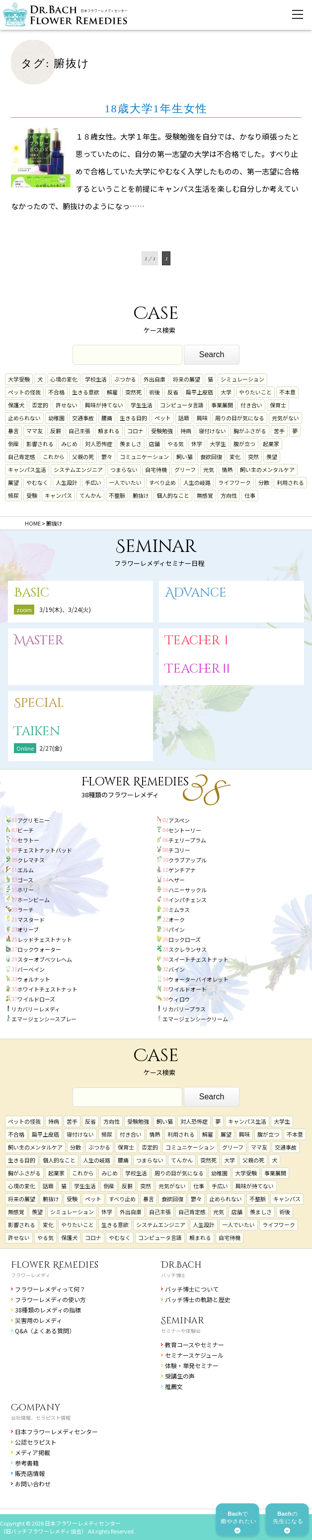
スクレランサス (187, 949)
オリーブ (28, 929)
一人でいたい (125, 482)
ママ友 (34, 431)
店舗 (154, 444)
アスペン (179, 820)
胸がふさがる (250, 431)
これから (54, 457)
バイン (176, 969)
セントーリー (184, 830)
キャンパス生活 (27, 469)
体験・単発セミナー (192, 1365)
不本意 (287, 392)
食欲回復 (211, 457)
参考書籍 (27, 1463)
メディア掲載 (32, 1452)
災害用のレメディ (38, 1320)
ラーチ (25, 910)
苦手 (279, 431)
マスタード (31, 920)
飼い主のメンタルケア (267, 469)
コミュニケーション (144, 457)
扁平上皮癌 (199, 392)
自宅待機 (156, 469)
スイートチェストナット (198, 959)
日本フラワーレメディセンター (56, 1431)
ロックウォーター (39, 949)
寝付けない (212, 431)
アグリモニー (33, 820)
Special (39, 703)
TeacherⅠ (199, 640)
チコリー (179, 850)
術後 (154, 392)
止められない (24, 418)
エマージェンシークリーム (195, 1019)
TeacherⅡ (199, 669)
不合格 (56, 392)
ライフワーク (234, 482)
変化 (235, 457)
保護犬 (16, 405)
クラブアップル (187, 860)
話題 (183, 418)
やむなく (37, 482)
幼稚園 (56, 418)
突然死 (133, 392)
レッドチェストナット (44, 939)
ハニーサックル (187, 890)
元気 (208, 469)
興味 (202, 418)
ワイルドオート (187, 989)
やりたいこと (255, 392)
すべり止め (162, 482)
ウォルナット (33, 979)
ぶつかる (125, 379)
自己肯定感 (21, 457)
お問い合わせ (33, 1483)
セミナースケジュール (194, 1355)
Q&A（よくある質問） (45, 1330)
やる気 (175, 444)
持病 (185, 431)
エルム (25, 870)
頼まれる (109, 431)
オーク (176, 920)
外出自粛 (154, 379)
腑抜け (141, 495)
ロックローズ (184, 939)
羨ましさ (131, 444)
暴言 (13, 431)
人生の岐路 (197, 482)
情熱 (227, 469)
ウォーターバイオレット (198, 979)
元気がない (285, 418)
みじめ (69, 444)
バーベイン (31, 969)
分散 (263, 482)
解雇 (112, 392)
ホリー (25, 890)
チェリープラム (187, 840)
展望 (13, 482)
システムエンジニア (78, 469)
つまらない (124, 469)
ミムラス (179, 910)
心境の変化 (64, 379)
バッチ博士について (192, 1289)
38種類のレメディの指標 (48, 1310)
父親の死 (83, 457)
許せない (67, 405)
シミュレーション (242, 379)
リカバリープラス (184, 1009)
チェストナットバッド (44, 850)
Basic (31, 593)
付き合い (251, 405)
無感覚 (205, 495)
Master (39, 640)
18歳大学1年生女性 (156, 108)
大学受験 (19, 379)
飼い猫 (184, 457)
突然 (253, 457)
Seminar (182, 1320)
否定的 (40, 405)
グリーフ (185, 469)
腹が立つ (244, 444)
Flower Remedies (54, 1265)
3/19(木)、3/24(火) (65, 609)
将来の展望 (186, 379)
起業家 (271, 444)
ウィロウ (179, 999)
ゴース (25, 880)
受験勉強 (162, 431)
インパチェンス (187, 900)
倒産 (13, 444)
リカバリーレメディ (35, 1009)
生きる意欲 (85, 392)
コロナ (135, 431)
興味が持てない (104, 405)
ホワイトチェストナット (47, 989)
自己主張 (79, 431)
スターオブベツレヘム (44, 959)
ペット (163, 418)
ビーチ (25, 830)
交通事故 (83, 418)
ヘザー (176, 880)
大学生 (218, 444)
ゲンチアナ (182, 870)
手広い (93, 482)
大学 (226, 392)
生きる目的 (133, 418)
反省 (172, 392)
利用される (290, 482)
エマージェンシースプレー (44, 1019)
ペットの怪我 (24, 392)
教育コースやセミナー (194, 1344)
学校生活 (96, 379)
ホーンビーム (33, 900)
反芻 (55, 431)
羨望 (271, 457)
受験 (31, 495)
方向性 (229, 495)
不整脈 (117, 495)
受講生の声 (180, 1376)
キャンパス (58, 495)
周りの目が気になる (239, 418)
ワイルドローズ (36, 999)
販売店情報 (30, 1473)
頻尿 (13, 495)
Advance (196, 593)
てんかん (90, 495)
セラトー (28, 840)
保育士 (278, 405)
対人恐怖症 (98, 444)
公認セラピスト (36, 1442)
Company (36, 1407)
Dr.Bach (181, 1265)
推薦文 (174, 1386)
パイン (176, 929)
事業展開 (222, 405)
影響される (40, 444)
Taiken (37, 731)
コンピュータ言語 (182, 405)
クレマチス (31, 860)
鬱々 (106, 457)
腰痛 (106, 418)
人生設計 (67, 482)
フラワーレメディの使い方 (50, 1299)
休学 (196, 444)
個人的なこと (172, 495)
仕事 (249, 495)
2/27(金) (50, 748)
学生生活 (142, 405)
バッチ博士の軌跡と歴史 (198, 1299)
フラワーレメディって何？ (50, 1289)
